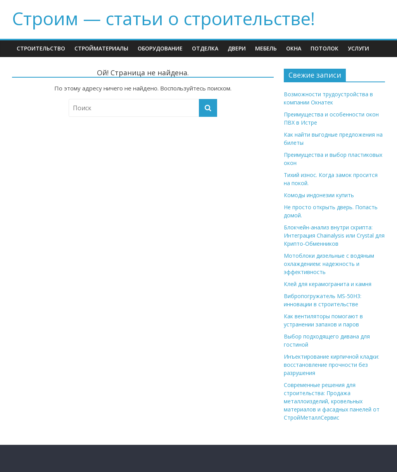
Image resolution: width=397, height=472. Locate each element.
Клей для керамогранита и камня (327, 284)
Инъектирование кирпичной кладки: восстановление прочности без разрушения (331, 365)
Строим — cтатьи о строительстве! (163, 18)
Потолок (324, 48)
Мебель (266, 48)
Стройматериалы (101, 48)
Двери (237, 48)
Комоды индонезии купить (319, 195)
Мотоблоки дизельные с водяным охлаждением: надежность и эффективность (329, 264)
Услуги (358, 48)
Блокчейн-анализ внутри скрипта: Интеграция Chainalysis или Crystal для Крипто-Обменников (334, 235)
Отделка (205, 48)
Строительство (41, 48)
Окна (293, 48)
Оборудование (160, 48)
